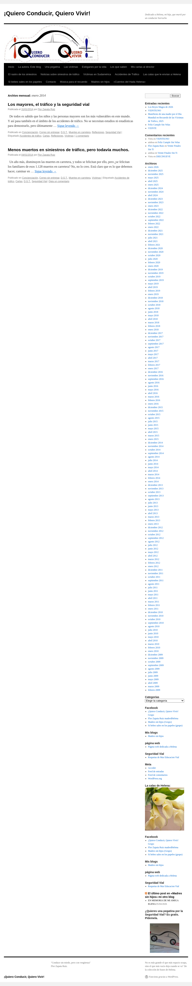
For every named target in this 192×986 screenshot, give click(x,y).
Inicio (11, 66)
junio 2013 (153, 506)
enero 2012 (153, 566)
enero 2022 (153, 227)
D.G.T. (64, 132)
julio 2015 (153, 421)
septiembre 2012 (156, 538)
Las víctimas (71, 66)
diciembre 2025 (155, 170)
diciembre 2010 (155, 612)
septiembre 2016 (156, 379)
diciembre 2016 (155, 372)
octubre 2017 (154, 340)
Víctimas (69, 135)
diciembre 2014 (155, 442)
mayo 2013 (153, 509)
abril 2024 (153, 195)
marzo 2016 (153, 396)
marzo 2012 (153, 559)
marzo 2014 (153, 474)
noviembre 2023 (155, 202)
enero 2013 (153, 524)
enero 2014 (153, 481)
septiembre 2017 (156, 343)
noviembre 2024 (155, 191)
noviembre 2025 (155, 174)
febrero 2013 (154, 520)
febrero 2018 (154, 326)
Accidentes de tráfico (30, 135)
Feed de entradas (156, 771)
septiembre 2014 (156, 453)
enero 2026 (153, 167)
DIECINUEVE (163, 156)
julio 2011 (153, 587)
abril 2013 (153, 513)
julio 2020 (153, 259)
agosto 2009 (153, 668)
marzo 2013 (153, 516)
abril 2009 (153, 683)
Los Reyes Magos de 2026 (160, 107)
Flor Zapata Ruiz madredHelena (163, 718)
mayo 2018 (153, 315)
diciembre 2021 (155, 230)
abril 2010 (153, 640)
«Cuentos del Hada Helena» (129, 81)
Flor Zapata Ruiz (46, 109)
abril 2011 (153, 598)
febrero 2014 (154, 478)
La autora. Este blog (29, 66)
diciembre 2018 (155, 297)
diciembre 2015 (155, 407)
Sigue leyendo (68, 125)
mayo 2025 (153, 177)
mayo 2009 (153, 679)
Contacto (51, 81)
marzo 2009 (153, 686)
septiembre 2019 (156, 280)
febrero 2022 (154, 223)
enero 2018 (153, 329)
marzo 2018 (153, 322)
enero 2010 (153, 651)
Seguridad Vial (113, 132)
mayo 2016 (153, 389)
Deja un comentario (59, 181)
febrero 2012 (154, 562)
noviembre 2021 (155, 234)
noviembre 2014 (155, 446)
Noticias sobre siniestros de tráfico (60, 74)
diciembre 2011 (155, 569)
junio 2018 (153, 312)
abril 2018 (153, 319)
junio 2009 (153, 675)
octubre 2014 (154, 449)
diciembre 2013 (155, 485)
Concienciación (30, 132)
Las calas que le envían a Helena (162, 74)
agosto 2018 (153, 308)
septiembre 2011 (156, 580)
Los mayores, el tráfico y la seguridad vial (49, 104)
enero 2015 (153, 439)
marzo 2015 (153, 435)
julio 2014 (153, 460)
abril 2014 (153, 471)
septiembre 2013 (156, 495)
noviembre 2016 (155, 375)
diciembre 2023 (155, 198)
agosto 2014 (153, 456)
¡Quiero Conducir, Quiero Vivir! (47, 13)
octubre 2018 (154, 304)
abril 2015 (153, 432)
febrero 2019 (154, 290)
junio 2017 (153, 350)
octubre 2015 (154, 414)
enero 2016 (153, 403)
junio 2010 (153, 633)
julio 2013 (153, 502)
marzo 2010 (153, 644)
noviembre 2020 (155, 251)
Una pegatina (52, 66)
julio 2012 (153, 545)
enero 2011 (153, 608)
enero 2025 (153, 184)
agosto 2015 (153, 418)
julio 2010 (153, 630)
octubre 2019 (154, 276)
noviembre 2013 (155, 488)
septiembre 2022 (156, 220)
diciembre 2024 (155, 188)
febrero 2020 (154, 262)
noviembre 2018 (155, 301)
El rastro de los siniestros (22, 74)
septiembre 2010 (156, 622)
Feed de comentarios (158, 775)
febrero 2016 (154, 400)
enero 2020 (153, 266)
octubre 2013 (154, 492)
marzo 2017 (153, 361)
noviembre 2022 (155, 213)
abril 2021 (153, 241)
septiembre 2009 (156, 665)
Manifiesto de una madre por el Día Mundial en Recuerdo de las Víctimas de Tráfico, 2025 (166, 117)
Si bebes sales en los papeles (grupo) (165, 725)
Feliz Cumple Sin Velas (159, 124)
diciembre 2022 (155, 209)
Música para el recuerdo (73, 81)
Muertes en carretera (80, 132)
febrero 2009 (154, 690)
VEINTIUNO (154, 110)
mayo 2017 (153, 354)
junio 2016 (153, 386)
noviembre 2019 (155, 273)
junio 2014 (153, 463)
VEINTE (152, 128)
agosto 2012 (153, 541)
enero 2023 (153, 206)
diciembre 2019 (155, 269)
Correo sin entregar (49, 132)
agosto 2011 (153, 584)
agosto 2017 (153, 347)
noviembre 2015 (155, 410)
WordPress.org (155, 778)
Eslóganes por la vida (94, 66)
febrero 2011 (154, 605)
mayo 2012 (153, 552)
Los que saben (118, 66)
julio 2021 (153, 237)
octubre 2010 (154, 619)
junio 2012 (153, 548)
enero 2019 (153, 294)
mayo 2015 (153, 428)
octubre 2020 (154, 255)
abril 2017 (153, 357)
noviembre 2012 (155, 531)
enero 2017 (153, 368)
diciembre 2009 (155, 654)
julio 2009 (153, 672)
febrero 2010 (154, 647)
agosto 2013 (153, 499)
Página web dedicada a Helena (162, 746)
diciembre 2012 (155, 527)
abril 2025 (153, 181)
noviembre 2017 (155, 336)
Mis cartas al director (142, 66)
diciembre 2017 (155, 333)
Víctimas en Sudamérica (97, 74)
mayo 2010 (153, 637)
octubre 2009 (154, 661)
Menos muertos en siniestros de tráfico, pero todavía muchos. (68, 149)
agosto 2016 (153, 382)
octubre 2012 (154, 534)
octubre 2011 (154, 577)
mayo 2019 (153, 283)
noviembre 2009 (155, 658)
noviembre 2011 (155, 573)
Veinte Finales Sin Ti (167, 153)
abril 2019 (153, 287)
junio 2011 (153, 591)
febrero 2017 (154, 365)
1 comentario (82, 135)
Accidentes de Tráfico (127, 74)
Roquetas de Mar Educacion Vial (163, 757)
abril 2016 (153, 393)
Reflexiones (98, 132)
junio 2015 (153, 425)
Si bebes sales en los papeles (25, 81)
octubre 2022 (154, 216)
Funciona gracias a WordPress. (163, 976)
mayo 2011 (153, 594)
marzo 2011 (153, 601)
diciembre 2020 (155, 248)
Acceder (152, 768)
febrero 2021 (154, 244)
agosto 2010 (153, 626)
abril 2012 (153, 555)
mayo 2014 (153, 467)
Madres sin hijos (100, 81)
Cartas (46, 135)
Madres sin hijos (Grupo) (160, 722)
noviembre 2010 (155, 615)
